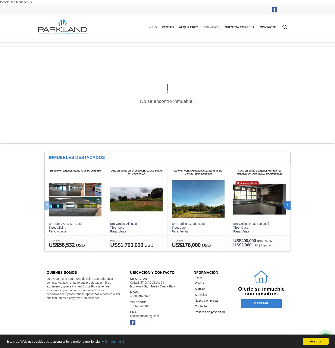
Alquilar (200, 289)
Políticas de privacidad (210, 312)
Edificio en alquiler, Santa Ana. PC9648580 (75, 170)
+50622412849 (140, 306)
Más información (113, 342)
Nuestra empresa (240, 27)
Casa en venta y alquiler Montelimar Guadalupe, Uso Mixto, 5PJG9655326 (259, 172)
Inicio (152, 27)
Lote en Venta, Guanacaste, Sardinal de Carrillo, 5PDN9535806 (198, 172)
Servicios (211, 27)
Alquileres (188, 27)
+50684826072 (140, 296)
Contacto (268, 27)
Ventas (168, 27)
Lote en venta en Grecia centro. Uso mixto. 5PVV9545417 (137, 172)
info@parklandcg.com (144, 316)
